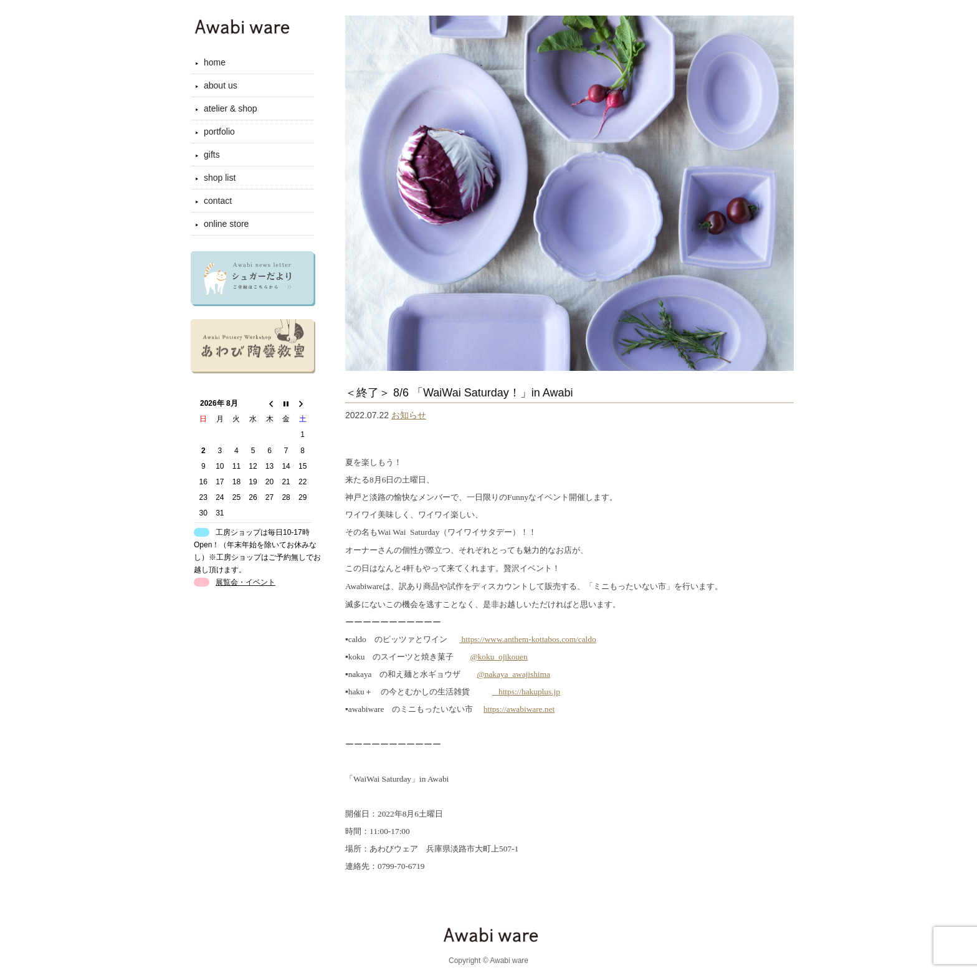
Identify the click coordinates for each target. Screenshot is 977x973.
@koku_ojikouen (498, 656)
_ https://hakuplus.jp (526, 691)
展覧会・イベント (245, 582)
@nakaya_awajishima (513, 674)
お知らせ (408, 415)
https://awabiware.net (519, 709)
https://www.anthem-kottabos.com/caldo (527, 639)
